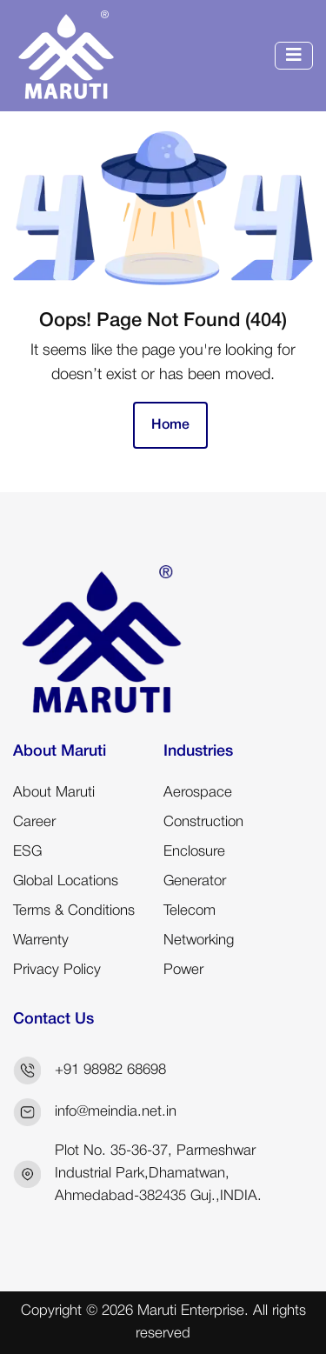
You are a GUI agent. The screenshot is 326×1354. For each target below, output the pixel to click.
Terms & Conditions (74, 910)
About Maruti (54, 792)
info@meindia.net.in (115, 1111)
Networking (198, 940)
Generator (194, 881)
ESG (27, 851)
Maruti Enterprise (190, 1310)
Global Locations (65, 881)
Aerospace (197, 792)
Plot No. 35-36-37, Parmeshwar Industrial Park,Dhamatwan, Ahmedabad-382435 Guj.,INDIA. (158, 1173)
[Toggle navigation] (294, 56)
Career (34, 822)
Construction (203, 822)
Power (183, 970)
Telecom (189, 910)
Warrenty (41, 940)
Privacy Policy (57, 970)
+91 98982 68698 (110, 1070)
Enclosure (194, 851)
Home (170, 425)
